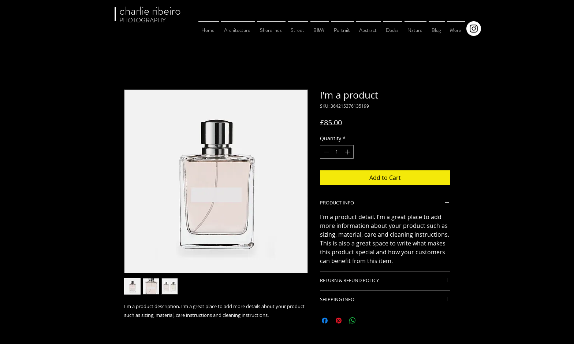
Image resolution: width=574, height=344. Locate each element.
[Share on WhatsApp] (352, 320)
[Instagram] (473, 28)
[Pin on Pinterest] (338, 320)
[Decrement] (325, 151)
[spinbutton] (336, 151)
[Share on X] (366, 320)
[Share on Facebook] (324, 320)
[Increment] (348, 151)
